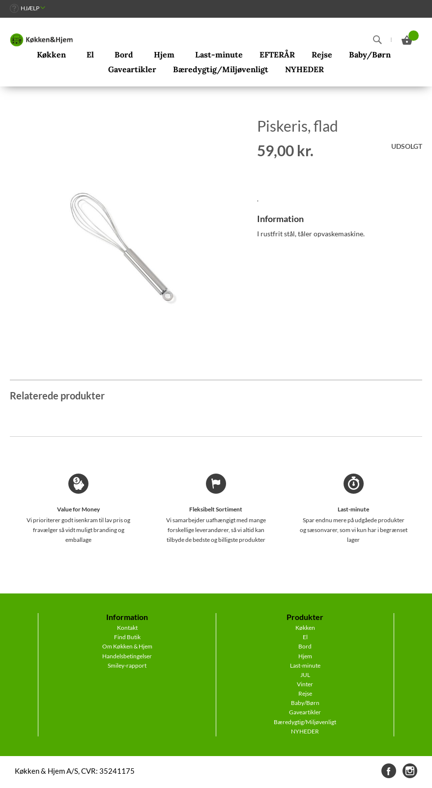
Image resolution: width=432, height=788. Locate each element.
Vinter (305, 684)
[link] (27, 8)
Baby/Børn (305, 702)
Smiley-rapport (127, 665)
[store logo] (41, 40)
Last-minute (305, 665)
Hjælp (30, 8)
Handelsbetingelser (127, 656)
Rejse (305, 693)
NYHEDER (305, 731)
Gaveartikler (305, 712)
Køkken (305, 627)
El (305, 637)
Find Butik (127, 637)
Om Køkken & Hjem (127, 646)
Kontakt (127, 627)
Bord (305, 646)
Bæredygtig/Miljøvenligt (305, 722)
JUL (305, 674)
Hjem (305, 656)
